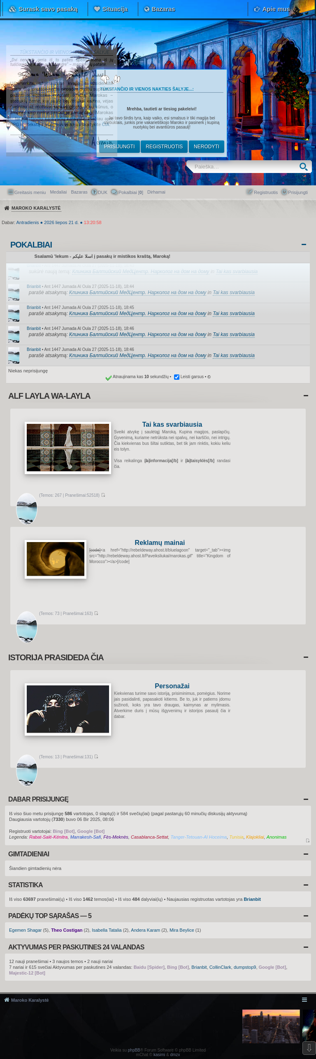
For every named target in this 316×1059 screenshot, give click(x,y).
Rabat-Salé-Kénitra (48, 837)
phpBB (134, 1050)
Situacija (115, 8)
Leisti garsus (192, 376)
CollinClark (220, 967)
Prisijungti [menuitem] (298, 192)
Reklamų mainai (160, 543)
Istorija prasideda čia (56, 657)
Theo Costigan (66, 930)
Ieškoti (305, 166)
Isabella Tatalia (107, 930)
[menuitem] (156, 192)
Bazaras (163, 8)
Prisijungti (119, 147)
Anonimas (277, 837)
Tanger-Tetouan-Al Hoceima (199, 837)
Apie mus (276, 8)
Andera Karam (145, 930)
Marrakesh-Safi (85, 837)
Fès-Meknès (115, 837)
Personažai (172, 686)
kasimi (159, 1054)
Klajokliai (255, 837)
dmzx (175, 1054)
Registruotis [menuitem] (266, 192)
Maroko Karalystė (30, 1000)
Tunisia (236, 837)
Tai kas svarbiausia (237, 271)
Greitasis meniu (30, 192)
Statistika (25, 884)
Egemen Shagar (25, 930)
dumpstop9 (245, 967)
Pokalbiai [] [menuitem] (130, 192)
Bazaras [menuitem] (79, 191)
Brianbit (34, 265)
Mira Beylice (182, 930)
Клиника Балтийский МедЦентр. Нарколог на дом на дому (140, 271)
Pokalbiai (31, 244)
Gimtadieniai (28, 854)
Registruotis (164, 147)
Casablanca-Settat (149, 837)
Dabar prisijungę (38, 799)
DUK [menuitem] (102, 192)
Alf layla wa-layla (49, 395)
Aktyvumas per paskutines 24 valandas (76, 947)
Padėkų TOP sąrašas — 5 (49, 915)
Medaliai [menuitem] (58, 191)
